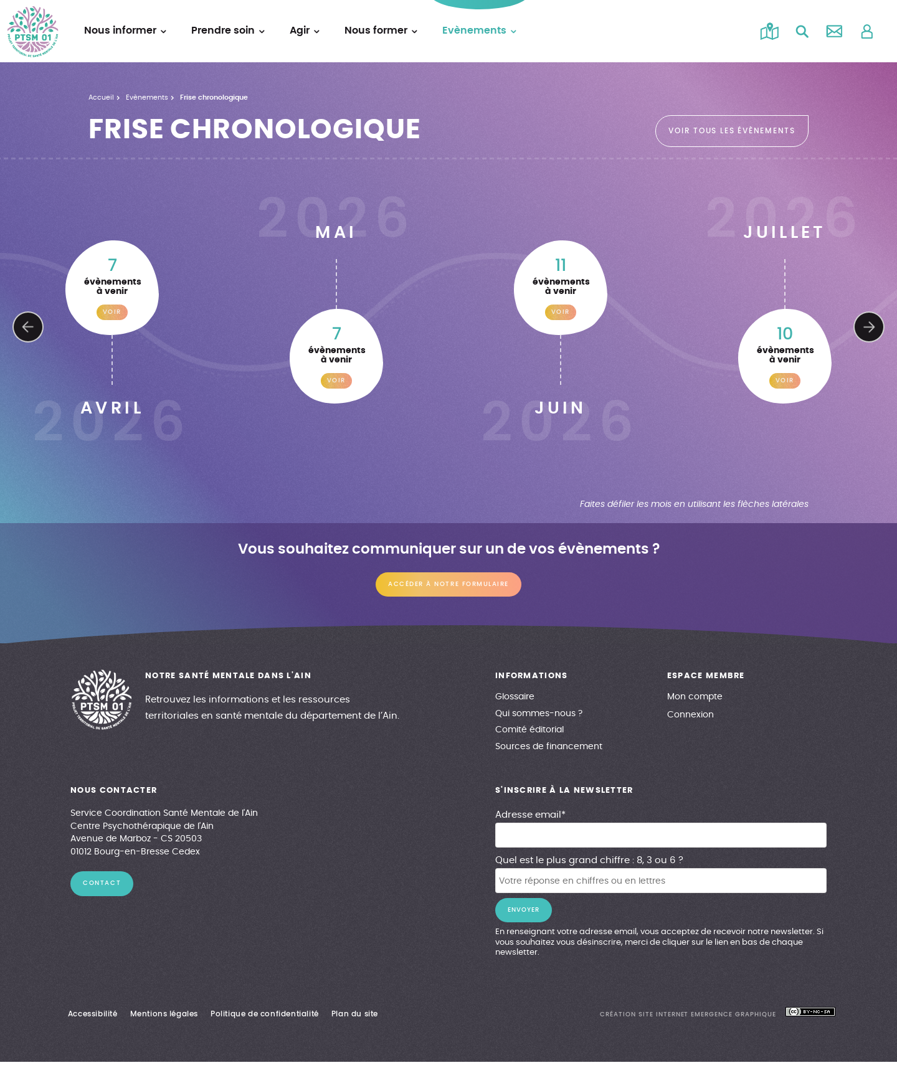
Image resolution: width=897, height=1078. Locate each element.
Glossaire (515, 697)
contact (102, 883)
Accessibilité (94, 1014)
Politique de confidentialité (268, 1014)
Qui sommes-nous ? (539, 713)
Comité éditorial (530, 730)
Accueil (101, 98)
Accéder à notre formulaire (448, 584)
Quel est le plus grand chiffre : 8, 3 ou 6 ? (590, 860)
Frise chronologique (216, 98)
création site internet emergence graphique (690, 1014)
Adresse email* (531, 814)
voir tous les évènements (731, 131)
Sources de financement (548, 746)
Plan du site (358, 1014)
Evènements (148, 98)
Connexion (690, 715)
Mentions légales (166, 1014)
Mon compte (694, 697)
